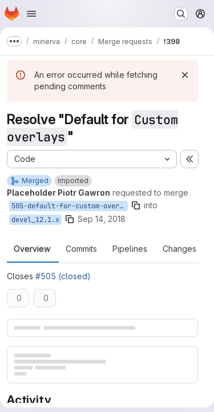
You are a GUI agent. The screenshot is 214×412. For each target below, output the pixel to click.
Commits (81, 248)
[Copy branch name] (136, 205)
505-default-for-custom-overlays (69, 206)
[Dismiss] (185, 75)
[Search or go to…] (181, 14)
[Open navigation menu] (31, 14)
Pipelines (129, 248)
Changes (179, 248)
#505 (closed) (63, 276)
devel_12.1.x (35, 219)
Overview (32, 248)
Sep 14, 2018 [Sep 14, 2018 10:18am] (102, 219)
